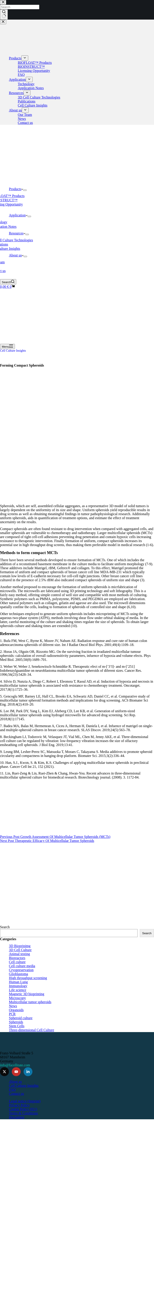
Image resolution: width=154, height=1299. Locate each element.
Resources (17, 233)
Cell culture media (22, 966)
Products (16, 189)
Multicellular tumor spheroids (30, 1002)
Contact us (16, 1093)
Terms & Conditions (23, 1113)
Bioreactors (17, 958)
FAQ (12, 1089)
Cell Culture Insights (13, 350)
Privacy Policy (19, 1105)
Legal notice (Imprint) (24, 1101)
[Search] (8, 281)
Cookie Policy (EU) (23, 1109)
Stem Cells (16, 1026)
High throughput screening (28, 978)
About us (16, 255)
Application (18, 215)
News (13, 1006)
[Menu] (7, 346)
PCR (12, 1014)
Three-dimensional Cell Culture (31, 1030)
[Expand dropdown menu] (25, 190)
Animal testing (19, 954)
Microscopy (17, 998)
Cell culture (17, 962)
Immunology (18, 986)
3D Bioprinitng (19, 946)
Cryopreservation (21, 970)
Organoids (16, 1010)
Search (5, 927)
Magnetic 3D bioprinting (26, 994)
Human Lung (18, 982)
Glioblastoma (18, 974)
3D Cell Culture (20, 950)
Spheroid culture (20, 1018)
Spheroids (16, 1022)
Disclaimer (16, 1117)
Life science (17, 990)
